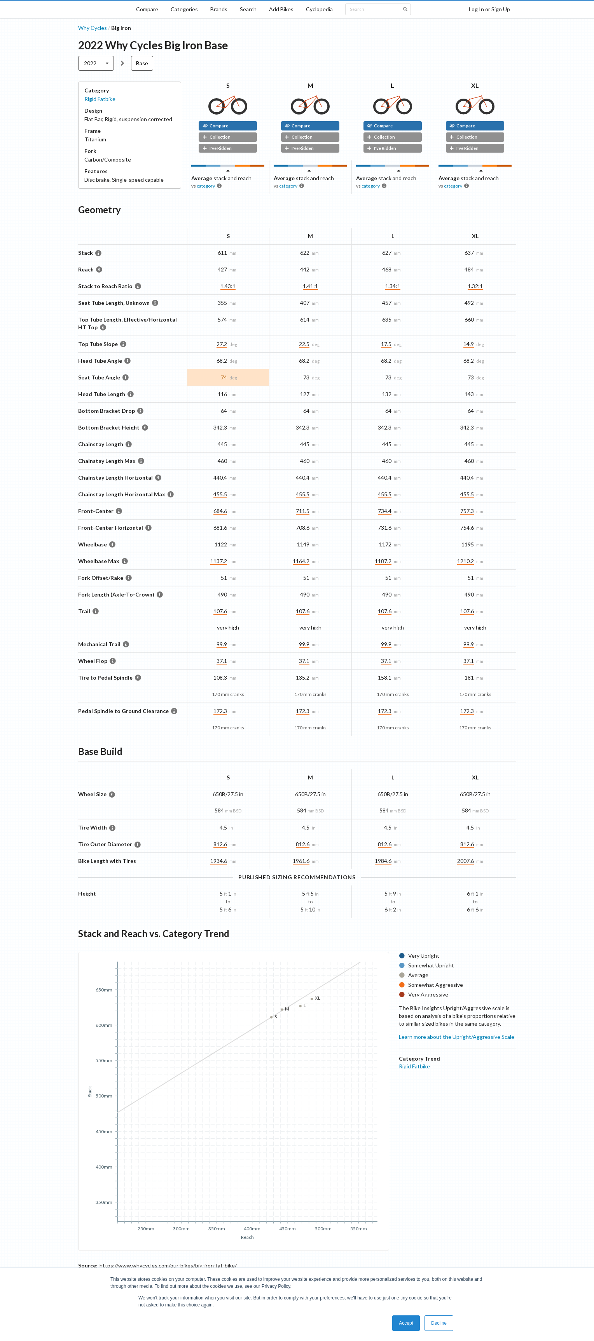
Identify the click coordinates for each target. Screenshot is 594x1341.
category (206, 186)
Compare (147, 9)
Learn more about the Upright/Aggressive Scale (456, 1036)
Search (248, 9)
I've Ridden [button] (217, 148)
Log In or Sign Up (489, 9)
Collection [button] (217, 136)
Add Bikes (281, 9)
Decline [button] (439, 1323)
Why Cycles (92, 27)
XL (475, 85)
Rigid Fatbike (99, 99)
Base (142, 63)
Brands (218, 9)
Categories (184, 9)
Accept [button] (406, 1323)
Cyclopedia (319, 9)
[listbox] (96, 63)
